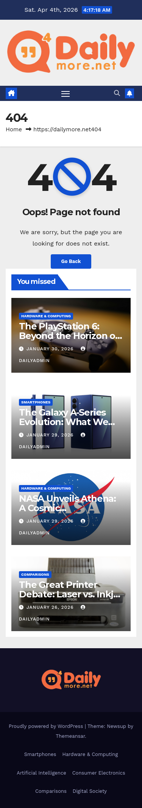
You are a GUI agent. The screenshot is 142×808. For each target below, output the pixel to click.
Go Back (71, 261)
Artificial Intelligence (41, 773)
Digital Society (90, 791)
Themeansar (70, 736)
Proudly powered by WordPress (47, 726)
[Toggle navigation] (65, 93)
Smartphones (35, 402)
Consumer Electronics (98, 773)
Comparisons (35, 574)
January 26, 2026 (51, 607)
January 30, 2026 (51, 348)
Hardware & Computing (46, 316)
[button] (117, 93)
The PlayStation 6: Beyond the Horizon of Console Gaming (69, 336)
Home (14, 129)
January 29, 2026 (51, 435)
